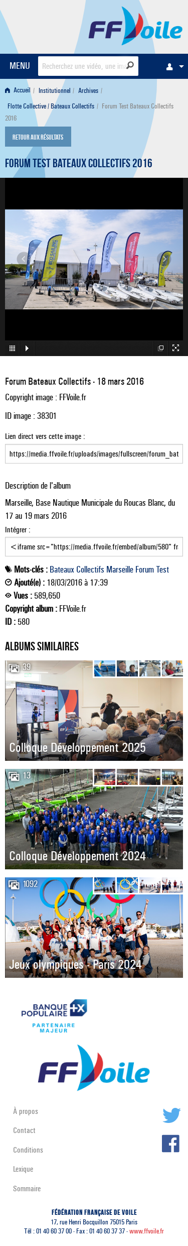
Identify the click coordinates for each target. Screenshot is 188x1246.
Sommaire (27, 1188)
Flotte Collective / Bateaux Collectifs (51, 106)
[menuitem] (172, 66)
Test (162, 569)
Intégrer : (94, 541)
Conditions (28, 1150)
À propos (25, 1111)
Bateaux (62, 569)
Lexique (23, 1169)
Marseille (119, 569)
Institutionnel (55, 90)
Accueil (18, 90)
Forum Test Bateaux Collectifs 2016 (78, 165)
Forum (144, 569)
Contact (24, 1130)
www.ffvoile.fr (146, 1231)
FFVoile (135, 25)
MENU (20, 65)
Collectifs (90, 569)
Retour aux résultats (38, 137)
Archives (88, 90)
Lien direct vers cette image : (94, 447)
